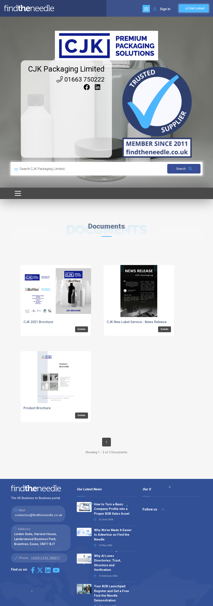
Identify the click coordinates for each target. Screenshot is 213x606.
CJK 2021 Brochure (38, 322)
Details (81, 329)
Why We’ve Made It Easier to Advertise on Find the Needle (113, 534)
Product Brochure (37, 408)
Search (184, 169)
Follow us (153, 509)
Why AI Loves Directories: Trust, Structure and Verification (107, 563)
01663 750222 (81, 79)
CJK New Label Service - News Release (136, 322)
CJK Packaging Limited (66, 69)
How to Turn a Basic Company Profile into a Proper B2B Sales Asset (111, 509)
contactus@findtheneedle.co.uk (38, 515)
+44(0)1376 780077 (45, 558)
